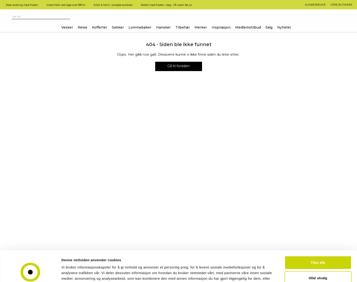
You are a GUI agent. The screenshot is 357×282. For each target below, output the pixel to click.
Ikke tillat (317, 267)
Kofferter (99, 27)
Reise (82, 27)
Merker (201, 27)
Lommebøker (140, 27)
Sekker (118, 27)
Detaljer (249, 273)
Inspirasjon (221, 27)
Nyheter (284, 27)
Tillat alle (317, 236)
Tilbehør (182, 27)
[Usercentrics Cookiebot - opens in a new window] (30, 272)
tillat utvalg (318, 251)
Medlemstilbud (248, 27)
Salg (268, 27)
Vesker (67, 27)
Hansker (163, 27)
